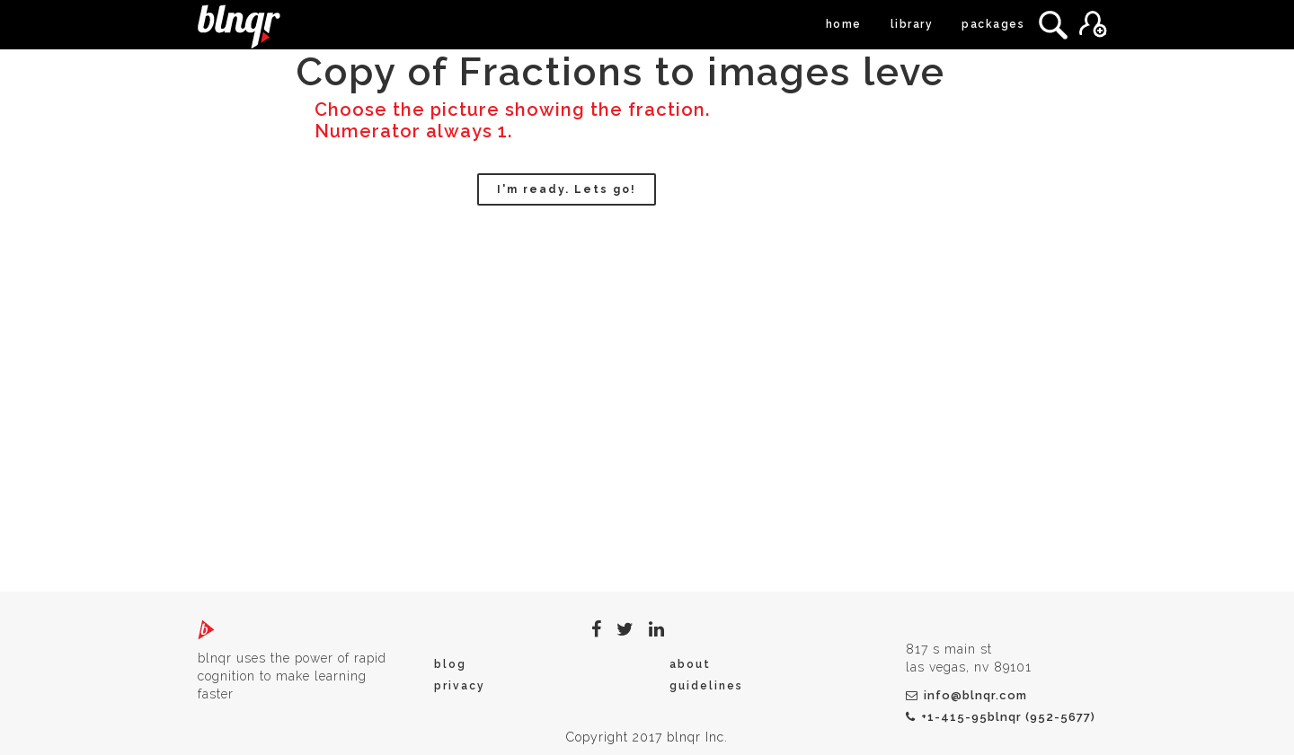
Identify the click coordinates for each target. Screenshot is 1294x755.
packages (993, 24)
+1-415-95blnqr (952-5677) (1000, 717)
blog (450, 664)
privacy (459, 686)
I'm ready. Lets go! (566, 189)
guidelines (706, 686)
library (912, 24)
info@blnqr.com (966, 695)
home (844, 24)
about (690, 664)
